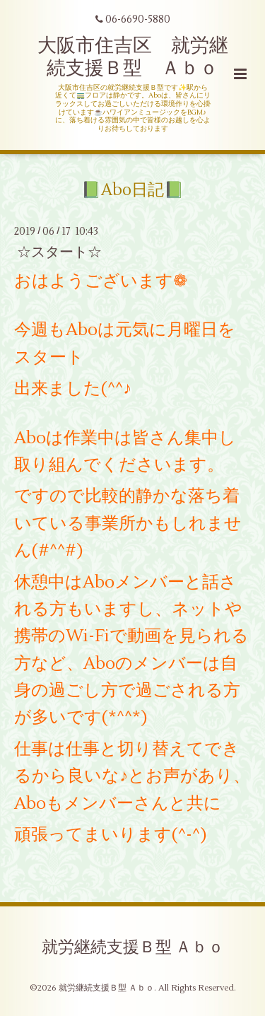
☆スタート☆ (59, 252)
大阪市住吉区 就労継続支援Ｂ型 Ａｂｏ (132, 57)
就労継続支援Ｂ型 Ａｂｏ (133, 947)
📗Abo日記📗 (132, 190)
